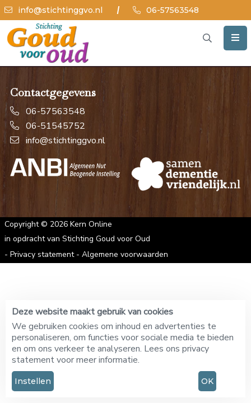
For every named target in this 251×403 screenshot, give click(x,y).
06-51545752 (47, 126)
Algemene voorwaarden (125, 254)
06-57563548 (166, 10)
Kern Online (91, 224)
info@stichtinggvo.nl (53, 10)
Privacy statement (42, 254)
